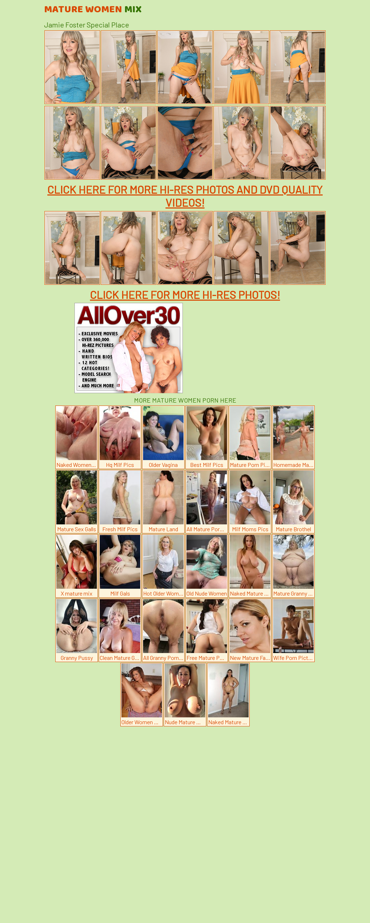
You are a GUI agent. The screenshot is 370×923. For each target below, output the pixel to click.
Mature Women (93, 10)
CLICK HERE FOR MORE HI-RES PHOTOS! (185, 294)
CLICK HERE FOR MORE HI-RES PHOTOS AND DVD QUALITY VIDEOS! (185, 196)
